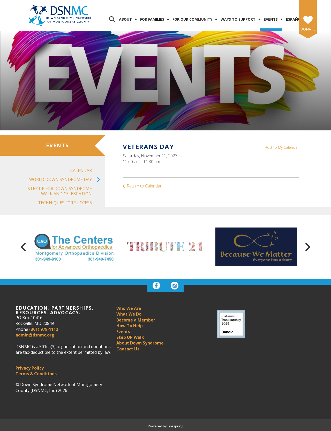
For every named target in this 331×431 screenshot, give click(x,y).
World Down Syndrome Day (67, 179)
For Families (152, 19)
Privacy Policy (30, 368)
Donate (307, 29)
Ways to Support (238, 19)
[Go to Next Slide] (307, 246)
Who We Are (128, 308)
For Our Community (192, 19)
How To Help (129, 325)
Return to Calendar (144, 186)
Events (271, 19)
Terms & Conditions (36, 374)
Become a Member (135, 320)
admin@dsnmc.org (35, 335)
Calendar (81, 170)
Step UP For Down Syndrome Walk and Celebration (60, 191)
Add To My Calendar (282, 147)
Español (294, 19)
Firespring (175, 426)
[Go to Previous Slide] (23, 246)
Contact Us (127, 349)
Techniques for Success (65, 203)
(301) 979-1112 (43, 329)
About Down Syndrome (140, 343)
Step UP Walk (130, 337)
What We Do (128, 314)
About (125, 19)
